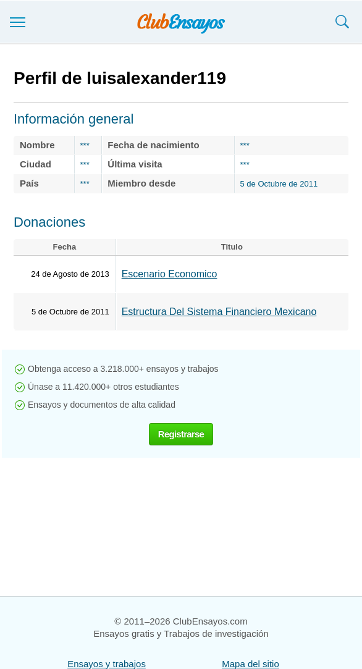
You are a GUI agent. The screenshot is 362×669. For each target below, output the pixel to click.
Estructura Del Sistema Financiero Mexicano (219, 311)
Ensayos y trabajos (106, 663)
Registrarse (181, 434)
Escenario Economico (169, 274)
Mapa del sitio (250, 663)
